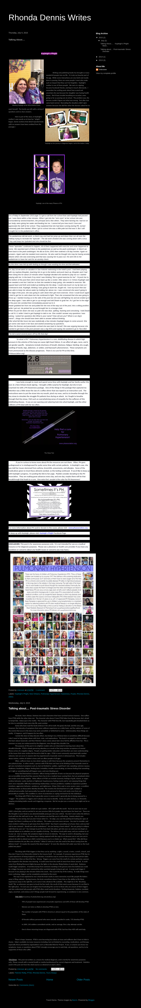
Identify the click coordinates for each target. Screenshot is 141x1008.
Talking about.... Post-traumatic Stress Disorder (40, 708)
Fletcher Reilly (20, 973)
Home (49, 979)
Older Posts (83, 979)
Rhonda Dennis (83, 694)
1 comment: (41, 690)
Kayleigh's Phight (22, 694)
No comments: (42, 969)
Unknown (103, 69)
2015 (101, 38)
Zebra (11, 697)
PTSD (29, 973)
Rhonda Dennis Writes (50, 17)
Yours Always (51, 973)
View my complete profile (106, 73)
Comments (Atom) (27, 985)
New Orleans (34, 694)
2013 (101, 60)
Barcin (74, 1000)
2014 (101, 57)
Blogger (91, 1000)
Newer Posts (16, 979)
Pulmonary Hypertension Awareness (55, 694)
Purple (73, 694)
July (103, 41)
